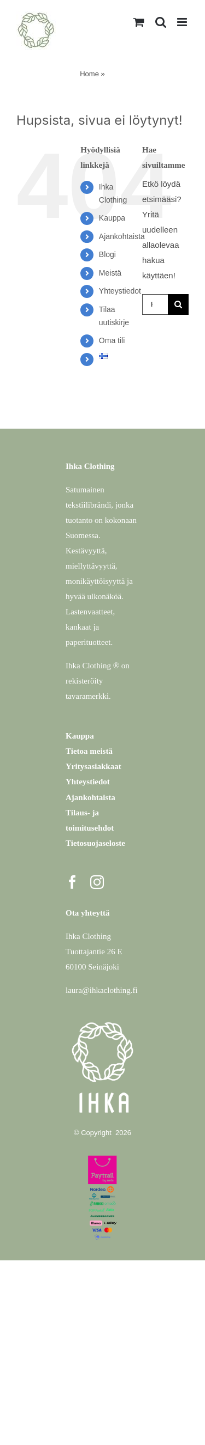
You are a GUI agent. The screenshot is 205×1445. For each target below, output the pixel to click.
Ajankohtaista (122, 236)
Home (89, 74)
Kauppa (112, 218)
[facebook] (72, 882)
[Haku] (178, 304)
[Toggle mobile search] (160, 22)
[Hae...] (155, 304)
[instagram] (97, 882)
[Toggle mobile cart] (138, 22)
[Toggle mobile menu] (183, 22)
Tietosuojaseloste (95, 843)
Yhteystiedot (120, 290)
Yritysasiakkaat (93, 766)
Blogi (107, 254)
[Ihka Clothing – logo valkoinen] (102, 1018)
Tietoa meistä (89, 751)
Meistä (110, 273)
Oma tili (112, 340)
